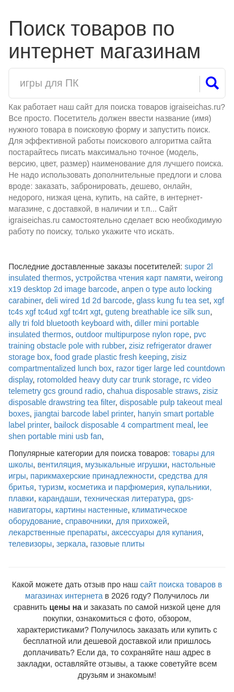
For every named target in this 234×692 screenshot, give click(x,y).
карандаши (59, 498)
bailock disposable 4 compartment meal (123, 424)
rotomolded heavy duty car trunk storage (108, 379)
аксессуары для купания (157, 532)
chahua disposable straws (152, 391)
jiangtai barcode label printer (83, 413)
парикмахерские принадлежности (92, 475)
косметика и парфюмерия (116, 487)
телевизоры (30, 543)
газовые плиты (117, 543)
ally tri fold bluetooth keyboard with (69, 323)
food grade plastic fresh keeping (110, 357)
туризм (51, 487)
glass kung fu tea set (173, 300)
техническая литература (128, 498)
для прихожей (141, 521)
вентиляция (58, 464)
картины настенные (91, 509)
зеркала (71, 543)
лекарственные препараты (57, 532)
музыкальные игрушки (126, 464)
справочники (88, 521)
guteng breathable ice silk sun (157, 311)
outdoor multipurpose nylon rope (132, 334)
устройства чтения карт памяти (132, 277)
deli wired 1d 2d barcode (88, 300)
